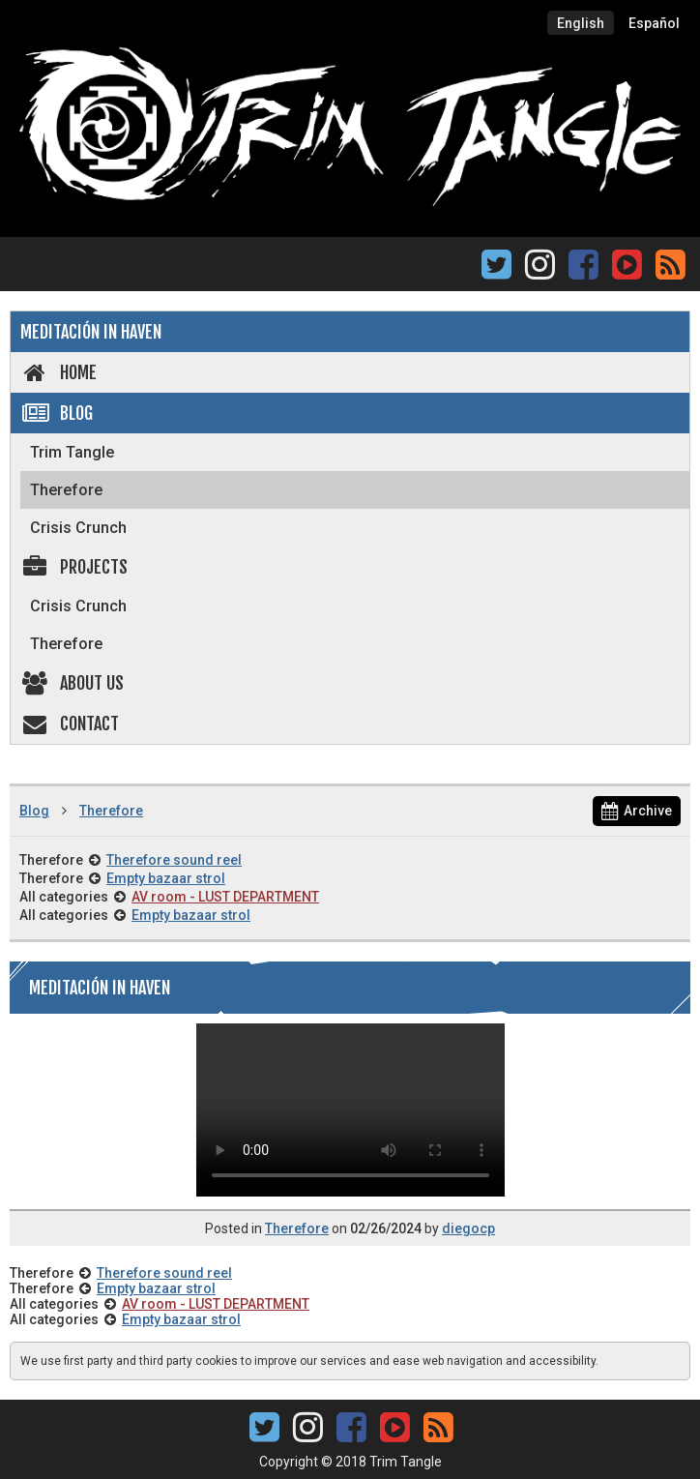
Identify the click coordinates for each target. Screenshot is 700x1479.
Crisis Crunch (78, 527)
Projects (74, 566)
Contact (69, 723)
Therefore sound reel (174, 860)
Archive (636, 810)
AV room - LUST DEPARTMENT (225, 896)
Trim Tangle (72, 452)
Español (654, 23)
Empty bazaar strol (165, 878)
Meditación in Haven (90, 331)
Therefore (66, 490)
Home (58, 372)
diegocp (468, 1228)
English (580, 23)
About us (72, 683)
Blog (56, 413)
